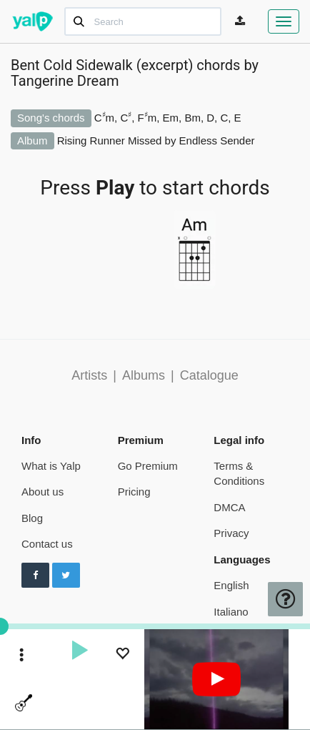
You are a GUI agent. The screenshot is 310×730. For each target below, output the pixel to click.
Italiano (231, 612)
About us (42, 491)
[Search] (142, 21)
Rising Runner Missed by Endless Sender (156, 140)
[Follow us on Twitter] (66, 575)
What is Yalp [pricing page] (51, 466)
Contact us (47, 544)
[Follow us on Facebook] (35, 575)
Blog (32, 518)
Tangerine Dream (65, 80)
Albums (143, 375)
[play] (79, 652)
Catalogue (209, 375)
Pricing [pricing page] (134, 491)
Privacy (231, 533)
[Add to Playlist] (122, 655)
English (231, 585)
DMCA (229, 507)
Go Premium (148, 466)
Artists (89, 375)
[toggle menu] (22, 656)
